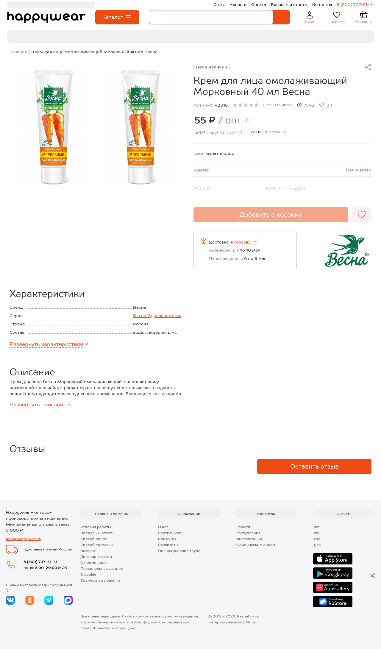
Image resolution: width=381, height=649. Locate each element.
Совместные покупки (100, 580)
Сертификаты (170, 533)
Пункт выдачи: (224, 258)
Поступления (247, 533)
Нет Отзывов (277, 104)
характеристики (49, 344)
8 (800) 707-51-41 (40, 562)
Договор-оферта (96, 557)
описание (40, 404)
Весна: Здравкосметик (157, 315)
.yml (317, 545)
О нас (163, 527)
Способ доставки (96, 545)
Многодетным (248, 539)
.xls (316, 533)
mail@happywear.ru (23, 539)
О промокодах (93, 563)
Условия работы (95, 527)
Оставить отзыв (314, 466)
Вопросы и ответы (97, 533)
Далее (354, 634)
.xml (316, 527)
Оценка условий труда (179, 551)
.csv (316, 539)
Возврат (88, 551)
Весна (139, 307)
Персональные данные (101, 569)
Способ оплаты (94, 539)
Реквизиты (168, 545)
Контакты (167, 539)
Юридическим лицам (255, 545)
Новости (243, 527)
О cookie (88, 574)
